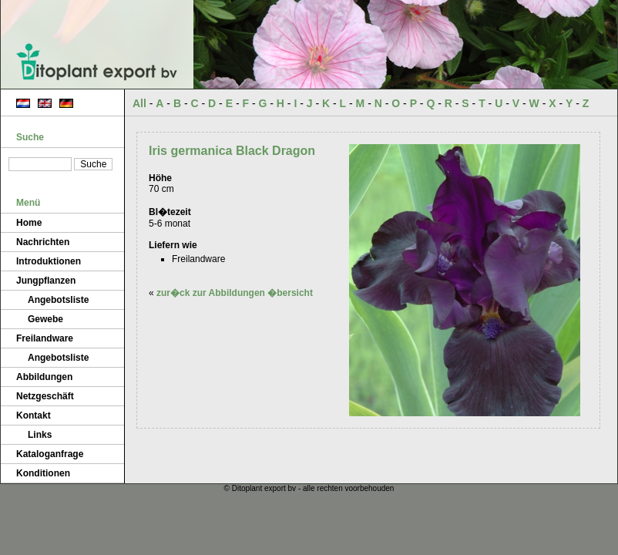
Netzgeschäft (45, 396)
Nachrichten (42, 242)
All (139, 103)
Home (29, 222)
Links (40, 434)
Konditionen (43, 473)
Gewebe (45, 319)
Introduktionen (48, 261)
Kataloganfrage (49, 454)
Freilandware (44, 338)
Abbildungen (44, 377)
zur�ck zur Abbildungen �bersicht (234, 293)
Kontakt (33, 415)
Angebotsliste (58, 299)
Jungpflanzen (46, 280)
